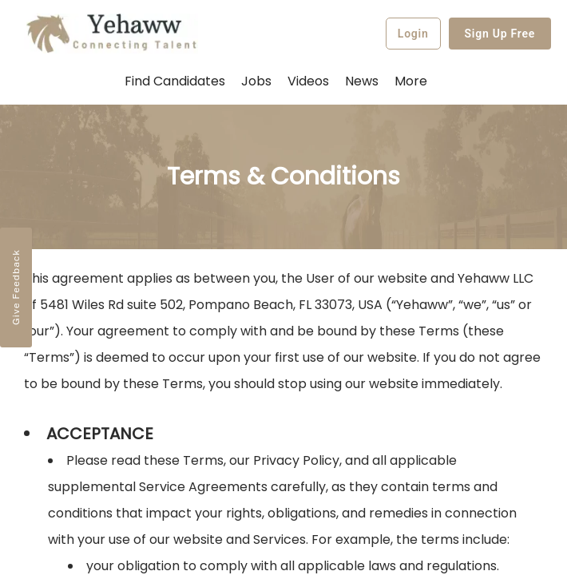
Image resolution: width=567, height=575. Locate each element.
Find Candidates (175, 81)
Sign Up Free (500, 33)
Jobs (256, 81)
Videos (308, 81)
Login (413, 33)
